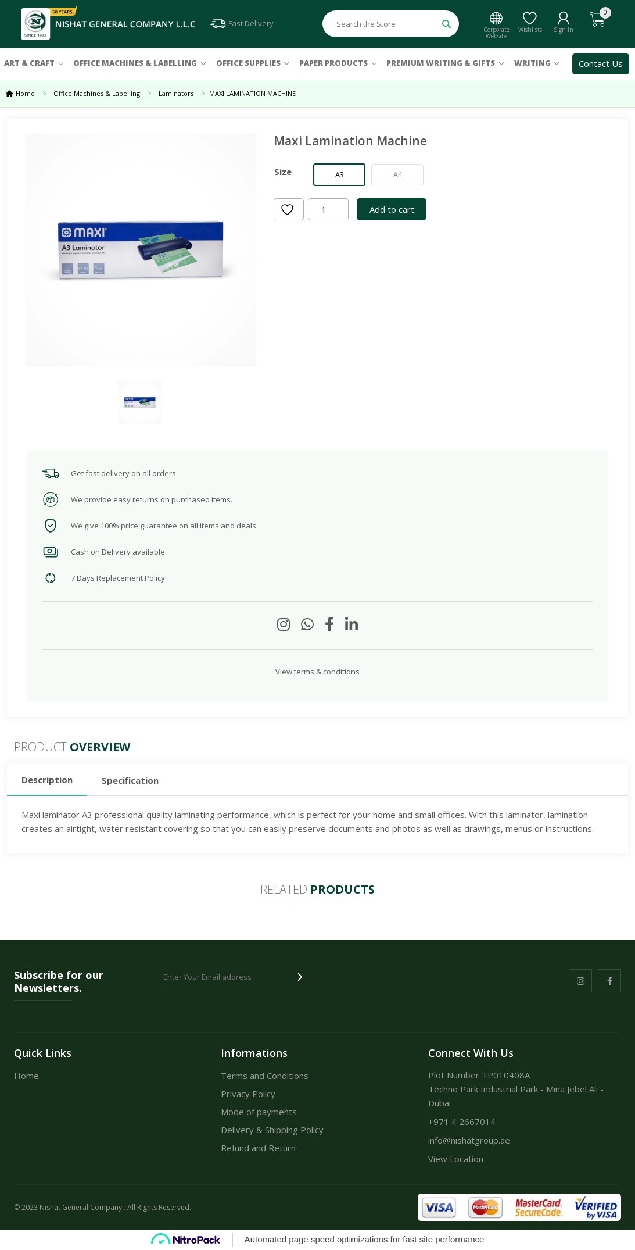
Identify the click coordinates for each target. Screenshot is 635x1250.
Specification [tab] (130, 780)
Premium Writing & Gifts (440, 63)
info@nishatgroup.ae (469, 1140)
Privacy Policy (248, 1093)
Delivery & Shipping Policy (272, 1129)
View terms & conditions (317, 671)
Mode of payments (259, 1111)
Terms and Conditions (264, 1075)
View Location (455, 1159)
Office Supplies (248, 63)
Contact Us (601, 63)
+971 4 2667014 (462, 1121)
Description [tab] (47, 779)
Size (283, 171)
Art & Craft (29, 63)
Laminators (176, 93)
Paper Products (333, 63)
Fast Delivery (241, 23)
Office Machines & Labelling (135, 63)
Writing (532, 63)
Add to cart (391, 209)
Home (25, 93)
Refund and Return (258, 1147)
